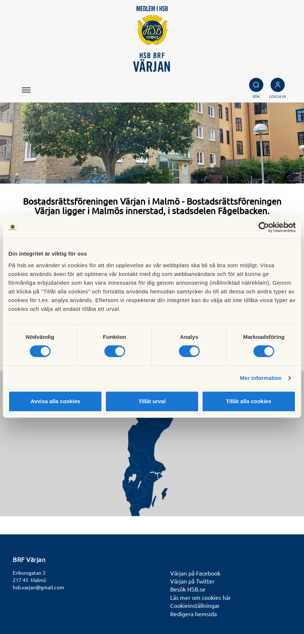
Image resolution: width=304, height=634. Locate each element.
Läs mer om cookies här (200, 597)
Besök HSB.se (187, 589)
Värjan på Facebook (195, 573)
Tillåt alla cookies (248, 401)
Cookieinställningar (195, 605)
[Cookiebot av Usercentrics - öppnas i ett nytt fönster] (264, 227)
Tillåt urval (152, 401)
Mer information (261, 378)
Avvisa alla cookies (55, 401)
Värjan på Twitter (192, 581)
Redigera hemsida (193, 613)
